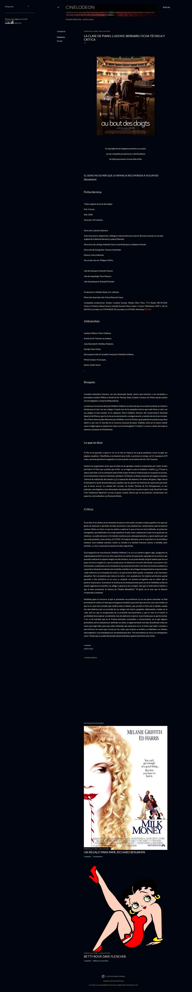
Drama (59, 41)
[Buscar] (166, 7)
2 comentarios (97, 856)
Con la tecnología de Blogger (113, 976)
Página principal (74, 19)
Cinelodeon (80, 7)
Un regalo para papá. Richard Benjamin (114, 852)
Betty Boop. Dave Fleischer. (105, 956)
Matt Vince (120, 981)
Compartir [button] (61, 31)
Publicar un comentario (100, 961)
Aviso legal (88, 19)
